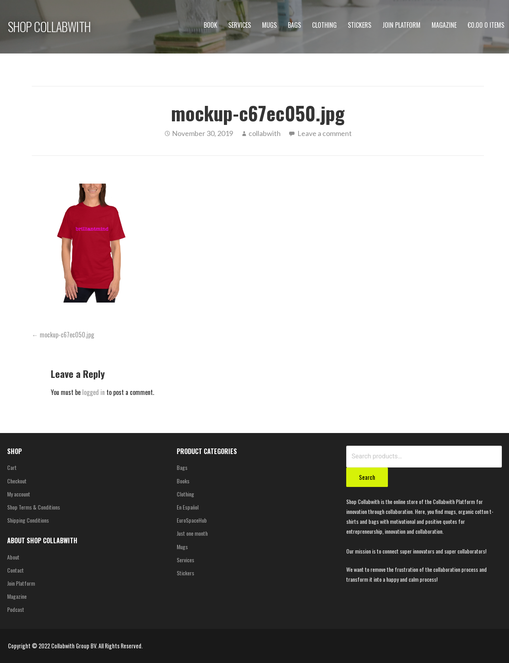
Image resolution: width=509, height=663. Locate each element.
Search (367, 477)
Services (239, 25)
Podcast (15, 609)
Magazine (444, 25)
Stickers (359, 25)
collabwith (265, 133)
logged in (93, 392)
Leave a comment (324, 133)
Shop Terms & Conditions (33, 507)
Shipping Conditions (28, 520)
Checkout (17, 481)
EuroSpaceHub (192, 520)
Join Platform (401, 25)
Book (210, 25)
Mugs (269, 25)
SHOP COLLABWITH (49, 26)
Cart (12, 467)
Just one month (192, 533)
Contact (15, 570)
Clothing (324, 25)
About (13, 557)
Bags (294, 25)
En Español (188, 507)
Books (183, 481)
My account (18, 494)
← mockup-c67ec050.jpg (63, 334)
